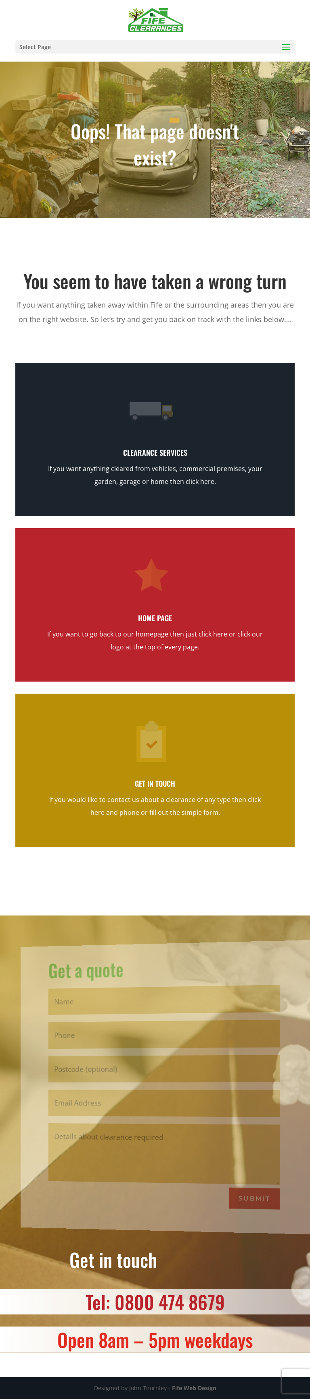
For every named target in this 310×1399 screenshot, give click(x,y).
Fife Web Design (194, 1388)
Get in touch (155, 783)
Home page (155, 618)
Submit (256, 1198)
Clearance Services (155, 452)
